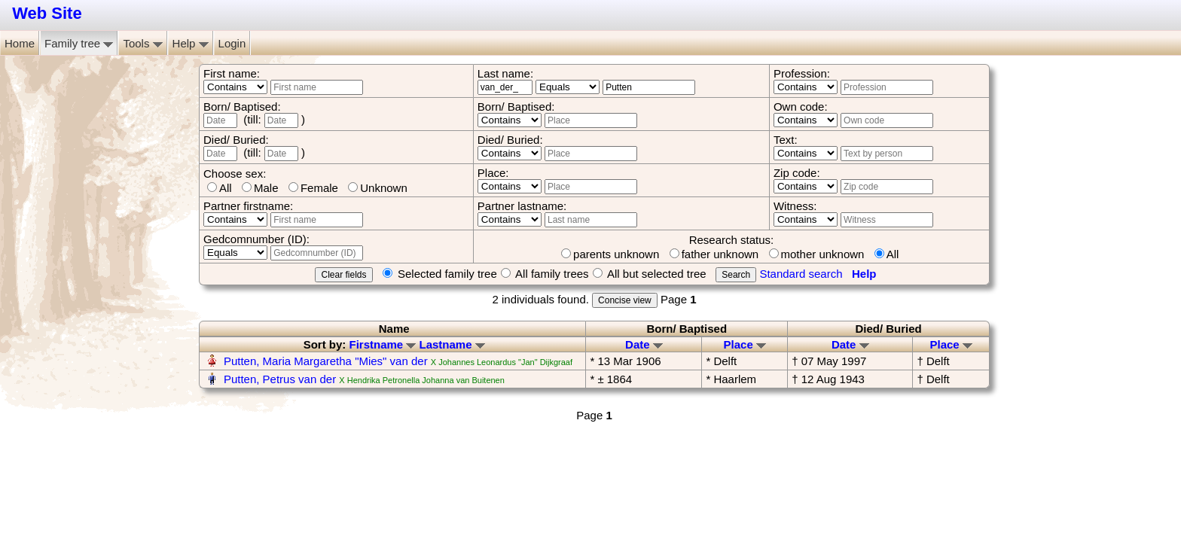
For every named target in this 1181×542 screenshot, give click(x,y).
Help (190, 43)
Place (745, 344)
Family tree (78, 43)
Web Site (47, 13)
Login (232, 43)
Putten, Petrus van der (280, 379)
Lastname (452, 344)
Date (644, 344)
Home (20, 43)
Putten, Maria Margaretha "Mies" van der (326, 361)
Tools (142, 43)
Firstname (382, 344)
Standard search (800, 273)
